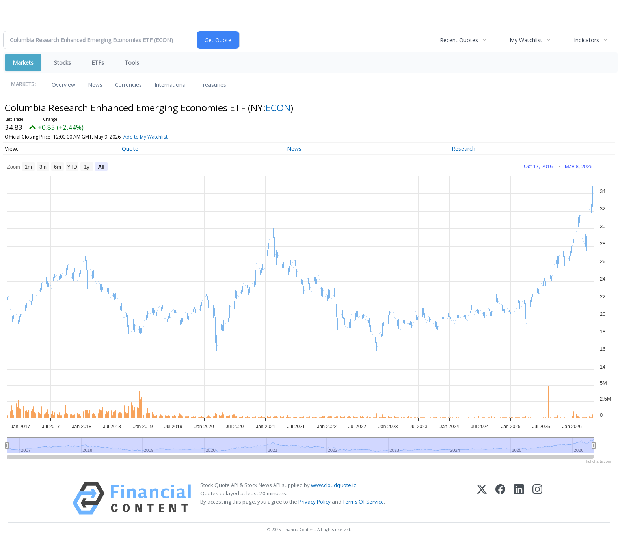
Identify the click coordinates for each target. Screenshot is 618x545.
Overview (63, 84)
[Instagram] (537, 498)
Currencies (128, 84)
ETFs (97, 62)
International (170, 84)
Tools (132, 62)
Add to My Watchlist (145, 136)
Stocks (62, 62)
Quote (130, 148)
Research (463, 148)
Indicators (586, 40)
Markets (23, 62)
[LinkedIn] (519, 498)
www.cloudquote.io (334, 485)
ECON (278, 107)
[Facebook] (500, 498)
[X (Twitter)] (482, 498)
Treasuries (212, 84)
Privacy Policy (314, 501)
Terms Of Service (363, 501)
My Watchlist (526, 40)
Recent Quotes (459, 40)
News (95, 84)
